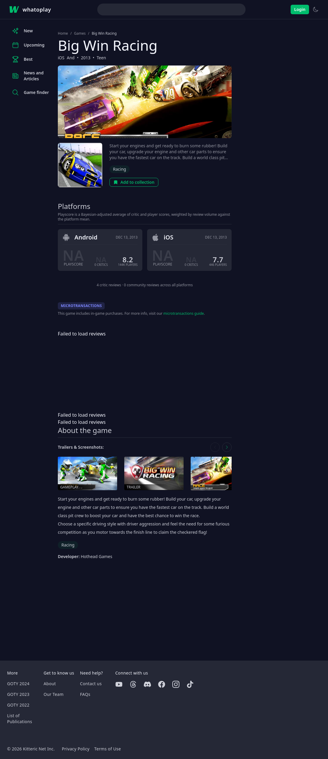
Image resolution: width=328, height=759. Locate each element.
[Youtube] (118, 684)
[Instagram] (175, 684)
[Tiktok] (190, 684)
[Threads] (133, 684)
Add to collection (134, 182)
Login (299, 9)
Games (80, 33)
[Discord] (147, 684)
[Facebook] (161, 684)
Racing (119, 169)
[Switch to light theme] (316, 9)
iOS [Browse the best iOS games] (61, 57)
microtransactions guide (183, 313)
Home (63, 33)
